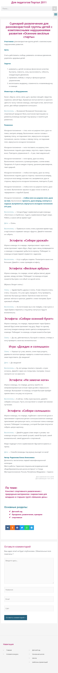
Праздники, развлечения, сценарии (27, 514)
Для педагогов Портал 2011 (29, 2)
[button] (55, 14)
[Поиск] (54, 8)
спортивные (17, 517)
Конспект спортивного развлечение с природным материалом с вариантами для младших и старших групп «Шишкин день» (26, 494)
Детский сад (17, 511)
